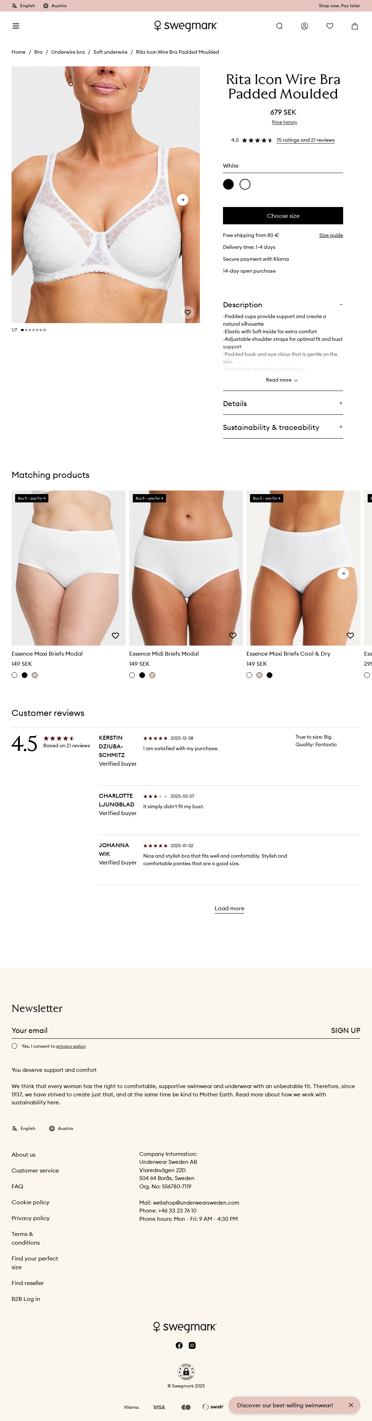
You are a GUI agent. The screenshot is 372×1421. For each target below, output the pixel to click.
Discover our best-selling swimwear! (285, 1405)
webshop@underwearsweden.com (196, 1202)
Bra (38, 52)
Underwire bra (68, 52)
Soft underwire (110, 52)
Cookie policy (30, 1202)
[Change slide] (22, 330)
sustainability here (35, 1102)
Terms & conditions (26, 1238)
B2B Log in (26, 1298)
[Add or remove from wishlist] (187, 312)
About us (23, 1154)
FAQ (17, 1186)
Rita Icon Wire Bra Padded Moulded (177, 52)
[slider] (106, 195)
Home (19, 52)
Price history (284, 122)
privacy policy (71, 1046)
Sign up (345, 1030)
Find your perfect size (35, 1263)
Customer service (35, 1170)
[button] (186, 1372)
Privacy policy (31, 1218)
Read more (283, 380)
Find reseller (28, 1282)
